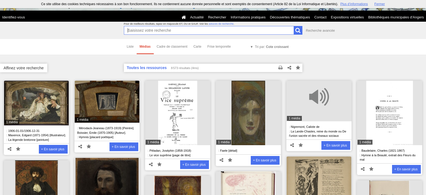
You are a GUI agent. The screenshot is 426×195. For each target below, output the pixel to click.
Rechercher (217, 17)
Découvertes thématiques (290, 17)
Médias (145, 46)
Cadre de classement (172, 46)
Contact (320, 17)
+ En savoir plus (52, 149)
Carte (197, 46)
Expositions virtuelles (347, 17)
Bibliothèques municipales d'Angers (396, 17)
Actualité (197, 17)
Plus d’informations (354, 4)
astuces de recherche (221, 23)
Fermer (379, 4)
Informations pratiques (248, 17)
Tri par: (272, 47)
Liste (130, 46)
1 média (12, 122)
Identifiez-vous (13, 17)
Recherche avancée (320, 30)
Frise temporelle (219, 46)
